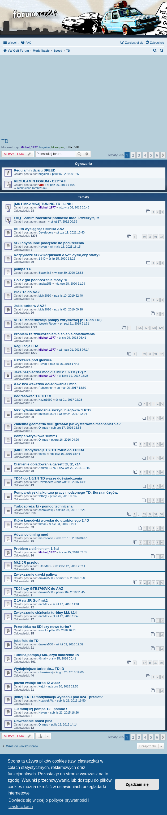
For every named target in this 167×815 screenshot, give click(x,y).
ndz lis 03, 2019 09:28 (68, 309)
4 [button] (145, 155)
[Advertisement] (83, 98)
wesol (42, 630)
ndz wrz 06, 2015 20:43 (74, 207)
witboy (42, 496)
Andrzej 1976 (47, 467)
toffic (69, 147)
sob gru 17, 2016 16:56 (66, 427)
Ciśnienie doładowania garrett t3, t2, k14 (47, 464)
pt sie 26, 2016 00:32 (63, 496)
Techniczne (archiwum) (31, 188)
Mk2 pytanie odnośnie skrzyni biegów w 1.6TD (52, 410)
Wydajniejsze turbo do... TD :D (39, 669)
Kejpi (41, 686)
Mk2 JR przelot (26, 562)
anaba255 (45, 283)
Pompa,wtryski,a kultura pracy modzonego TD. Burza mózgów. (66, 492)
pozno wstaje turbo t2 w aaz (37, 683)
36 (150, 514)
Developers (45, 232)
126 (140, 328)
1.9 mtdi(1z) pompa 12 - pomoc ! (40, 709)
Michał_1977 (29, 147)
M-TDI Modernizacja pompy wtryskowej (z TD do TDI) (57, 320)
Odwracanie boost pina (33, 721)
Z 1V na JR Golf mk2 (31, 601)
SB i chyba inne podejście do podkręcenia (49, 243)
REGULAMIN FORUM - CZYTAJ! (40, 181)
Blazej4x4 (44, 272)
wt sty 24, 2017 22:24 (73, 413)
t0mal (42, 524)
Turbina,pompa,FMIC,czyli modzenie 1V (46, 655)
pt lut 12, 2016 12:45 (66, 616)
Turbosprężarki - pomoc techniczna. (44, 506)
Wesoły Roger (47, 323)
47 (144, 663)
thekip (42, 453)
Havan (42, 246)
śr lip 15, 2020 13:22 (62, 258)
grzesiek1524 (47, 413)
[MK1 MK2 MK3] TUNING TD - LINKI (43, 204)
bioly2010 (44, 295)
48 (150, 663)
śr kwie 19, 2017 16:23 (73, 375)
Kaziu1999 (45, 399)
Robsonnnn (45, 387)
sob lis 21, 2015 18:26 (64, 712)
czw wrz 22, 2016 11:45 (74, 467)
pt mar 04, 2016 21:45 (70, 592)
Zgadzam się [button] (137, 784)
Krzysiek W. (46, 700)
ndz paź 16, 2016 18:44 (65, 453)
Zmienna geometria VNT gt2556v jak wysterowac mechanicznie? (67, 424)
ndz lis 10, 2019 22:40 (68, 295)
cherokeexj (45, 509)
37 (155, 514)
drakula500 (45, 578)
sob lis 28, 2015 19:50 (71, 700)
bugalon (44, 147)
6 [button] (157, 155)
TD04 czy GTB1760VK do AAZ (38, 589)
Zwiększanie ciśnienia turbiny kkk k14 (45, 613)
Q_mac (43, 427)
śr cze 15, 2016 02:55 (73, 552)
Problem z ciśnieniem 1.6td (36, 549)
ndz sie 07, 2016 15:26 (70, 509)
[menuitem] (26, 42)
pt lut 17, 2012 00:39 (63, 221)
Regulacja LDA (26, 346)
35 (144, 514)
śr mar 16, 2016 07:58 (70, 578)
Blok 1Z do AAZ (27, 292)
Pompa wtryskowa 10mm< (36, 436)
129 (161, 328)
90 (150, 237)
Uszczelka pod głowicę (33, 360)
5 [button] (151, 155)
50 (161, 663)
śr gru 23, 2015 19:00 (70, 672)
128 (154, 328)
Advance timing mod (31, 534)
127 (147, 328)
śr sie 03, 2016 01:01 (62, 524)
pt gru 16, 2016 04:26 (65, 439)
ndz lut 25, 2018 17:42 (64, 363)
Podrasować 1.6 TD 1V (32, 396)
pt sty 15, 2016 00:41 (62, 658)
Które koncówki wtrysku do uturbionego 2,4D (51, 520)
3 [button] (139, 155)
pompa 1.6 (22, 269)
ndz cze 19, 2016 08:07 (71, 538)
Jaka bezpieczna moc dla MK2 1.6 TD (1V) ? (50, 372)
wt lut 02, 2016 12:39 (69, 644)
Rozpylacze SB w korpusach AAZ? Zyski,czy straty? (57, 255)
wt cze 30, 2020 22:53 (68, 272)
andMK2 (43, 604)
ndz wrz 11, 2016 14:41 (72, 482)
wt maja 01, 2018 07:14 (74, 349)
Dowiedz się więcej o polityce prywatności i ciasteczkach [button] (48, 803)
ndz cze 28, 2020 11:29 (70, 283)
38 (161, 514)
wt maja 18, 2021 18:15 (65, 246)
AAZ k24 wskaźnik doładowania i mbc (45, 384)
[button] (163, 155)
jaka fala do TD (26, 641)
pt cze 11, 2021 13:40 (71, 232)
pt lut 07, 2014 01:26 (65, 173)
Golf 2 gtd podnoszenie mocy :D (40, 280)
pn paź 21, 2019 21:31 (74, 323)
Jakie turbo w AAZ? (30, 306)
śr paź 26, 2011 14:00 (61, 184)
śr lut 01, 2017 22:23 (68, 399)
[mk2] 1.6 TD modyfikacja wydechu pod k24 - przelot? (58, 697)
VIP (76, 147)
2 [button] (133, 155)
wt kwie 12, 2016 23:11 (70, 566)
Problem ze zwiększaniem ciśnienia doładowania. (55, 334)
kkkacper (57, 147)
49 (155, 663)
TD (4, 141)
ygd (41, 184)
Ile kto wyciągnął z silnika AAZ (39, 229)
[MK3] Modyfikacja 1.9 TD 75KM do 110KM (49, 450)
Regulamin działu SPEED (34, 170)
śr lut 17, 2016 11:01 (66, 604)
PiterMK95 (45, 566)
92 (161, 237)
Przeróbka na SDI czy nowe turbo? (42, 627)
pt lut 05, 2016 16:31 (62, 630)
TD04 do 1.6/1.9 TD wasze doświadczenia (48, 478)
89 (144, 237)
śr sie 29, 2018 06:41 (72, 337)
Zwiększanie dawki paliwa (35, 574)
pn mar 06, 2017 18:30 (71, 387)
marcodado (45, 538)
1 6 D (41, 258)
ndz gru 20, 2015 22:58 (63, 686)
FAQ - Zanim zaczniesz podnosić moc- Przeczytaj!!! (56, 218)
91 (155, 237)
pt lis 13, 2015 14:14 (64, 724)
